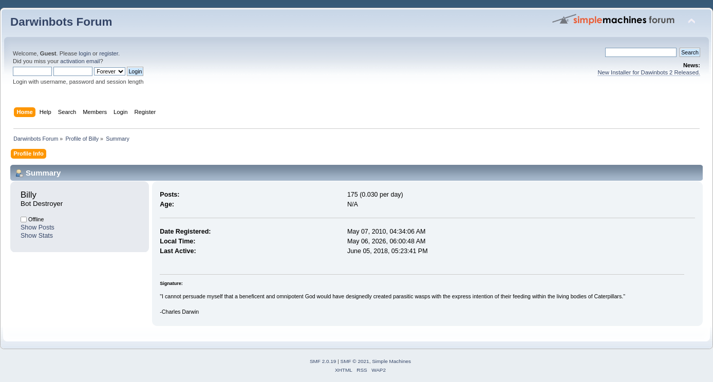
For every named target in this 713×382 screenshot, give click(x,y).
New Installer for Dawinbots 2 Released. (648, 72)
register (108, 53)
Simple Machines (391, 361)
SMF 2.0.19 (323, 361)
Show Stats (37, 235)
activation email (80, 61)
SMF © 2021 (355, 361)
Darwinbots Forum (61, 21)
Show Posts (37, 227)
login (85, 53)
